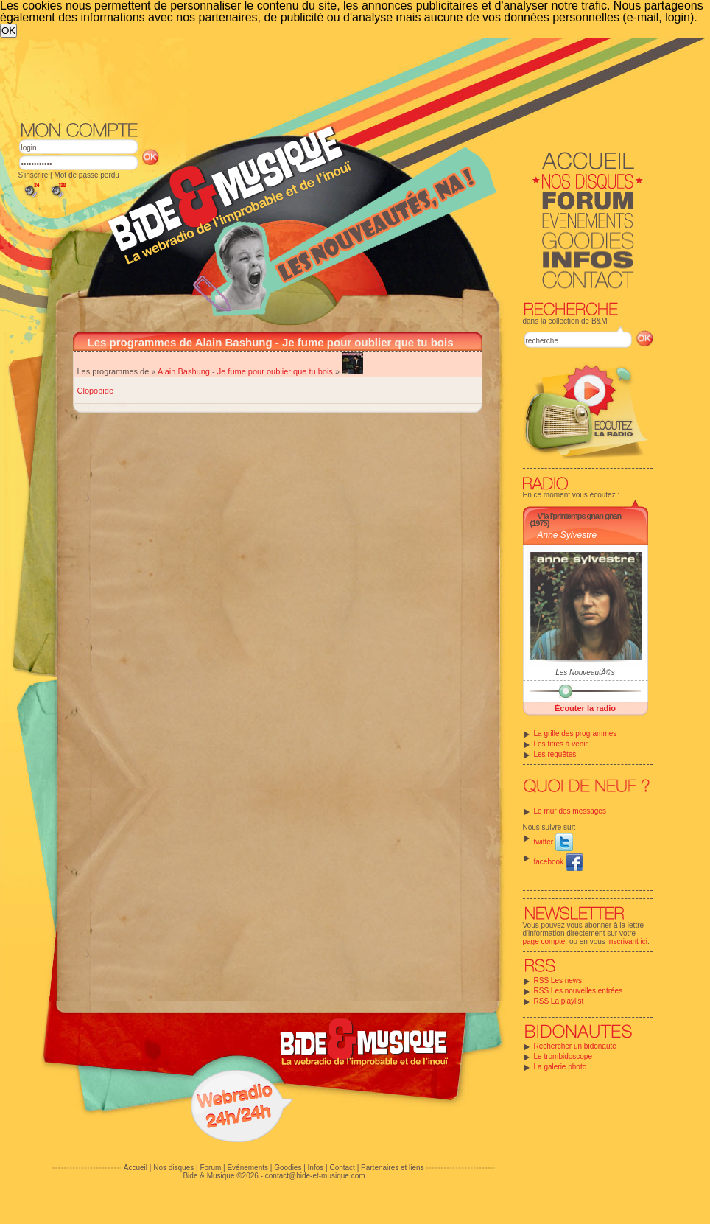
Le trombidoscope (563, 1056)
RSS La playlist (559, 1001)
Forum (210, 1168)
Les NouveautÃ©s (585, 672)
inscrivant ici (627, 941)
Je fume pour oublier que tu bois (275, 371)
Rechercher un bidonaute (575, 1046)
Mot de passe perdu (86, 175)
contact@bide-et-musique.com (315, 1176)
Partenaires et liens (392, 1168)
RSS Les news (558, 980)
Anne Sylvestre (567, 535)
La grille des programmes (575, 734)
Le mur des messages (570, 811)
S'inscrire (33, 175)
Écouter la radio (585, 708)
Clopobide (95, 390)
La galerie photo (560, 1067)
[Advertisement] (317, 148)
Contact (341, 1168)
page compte (544, 941)
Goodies (287, 1168)
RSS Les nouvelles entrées (578, 991)
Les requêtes (555, 754)
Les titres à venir (561, 744)
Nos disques (173, 1168)
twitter (553, 842)
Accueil (135, 1168)
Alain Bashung (184, 371)
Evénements (247, 1168)
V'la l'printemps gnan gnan (580, 515)
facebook (558, 862)
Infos (316, 1168)
